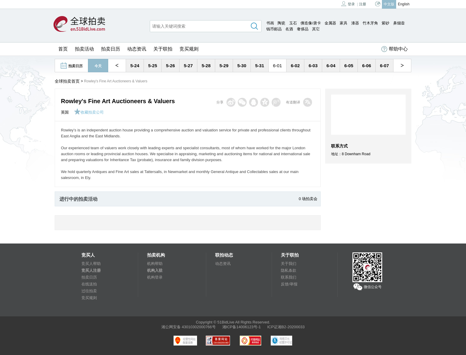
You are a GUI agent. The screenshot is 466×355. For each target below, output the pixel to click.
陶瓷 (281, 23)
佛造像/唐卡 (310, 23)
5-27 (188, 65)
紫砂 (385, 23)
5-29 (223, 65)
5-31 (259, 65)
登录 (348, 3)
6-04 (330, 65)
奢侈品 (302, 29)
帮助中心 (394, 49)
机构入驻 (155, 270)
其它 (316, 29)
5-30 (241, 65)
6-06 (366, 65)
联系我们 (288, 277)
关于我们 (288, 263)
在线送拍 (89, 284)
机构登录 (155, 277)
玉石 (293, 23)
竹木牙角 (370, 23)
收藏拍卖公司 (89, 112)
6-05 (348, 65)
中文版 (389, 4)
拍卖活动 (84, 48)
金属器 (330, 23)
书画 (270, 23)
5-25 (152, 65)
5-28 (205, 65)
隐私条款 (288, 270)
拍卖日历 (110, 48)
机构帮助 (155, 263)
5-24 (134, 65)
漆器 (355, 23)
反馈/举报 (289, 284)
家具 (343, 23)
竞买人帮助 (91, 263)
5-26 (170, 65)
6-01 (277, 65)
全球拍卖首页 (67, 81)
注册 (362, 4)
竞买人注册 (91, 270)
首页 (63, 48)
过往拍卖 (89, 291)
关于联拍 (162, 48)
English (404, 4)
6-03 (312, 65)
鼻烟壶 (399, 23)
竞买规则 (189, 48)
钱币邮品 (274, 29)
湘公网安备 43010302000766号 (188, 327)
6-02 (295, 65)
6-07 (384, 65)
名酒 (289, 29)
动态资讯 (136, 48)
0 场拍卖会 (308, 199)
